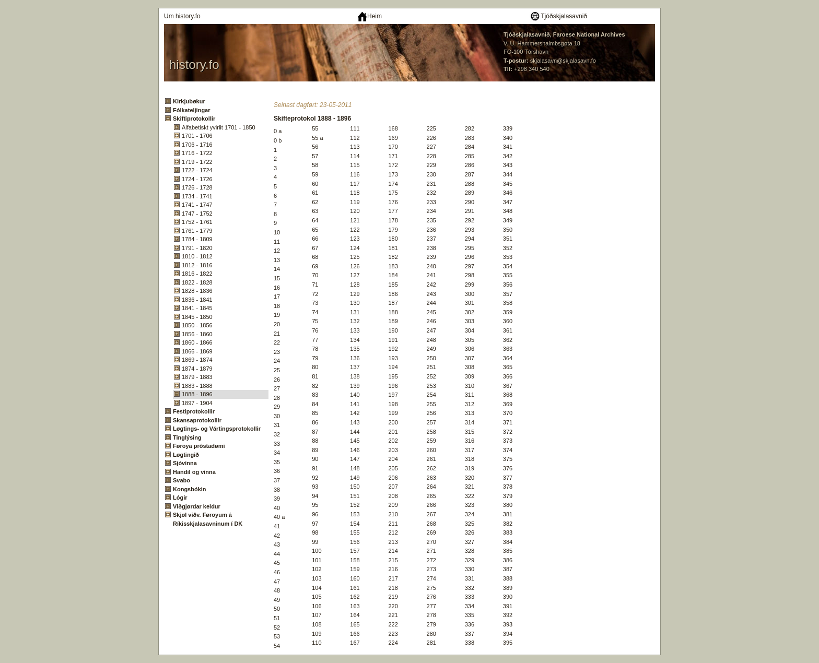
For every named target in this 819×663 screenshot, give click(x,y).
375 (507, 459)
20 (277, 324)
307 (469, 358)
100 (316, 551)
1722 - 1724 (197, 170)
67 (315, 248)
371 (507, 422)
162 (354, 597)
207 (392, 486)
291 (469, 211)
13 (277, 260)
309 (469, 376)
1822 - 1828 (197, 282)
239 (431, 257)
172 (392, 165)
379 (507, 496)
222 (392, 624)
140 (354, 395)
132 (354, 321)
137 (354, 367)
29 (277, 407)
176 (392, 202)
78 (315, 349)
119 (354, 202)
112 (354, 138)
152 (354, 505)
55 (315, 128)
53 (277, 636)
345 (507, 184)
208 (392, 496)
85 (315, 413)
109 (316, 634)
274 (431, 578)
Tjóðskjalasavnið (558, 16)
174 (392, 184)
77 (315, 340)
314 (469, 422)
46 (277, 572)
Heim (369, 16)
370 (507, 413)
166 (354, 634)
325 (469, 523)
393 (507, 624)
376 (507, 468)
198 (392, 404)
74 (315, 312)
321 (469, 486)
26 (277, 379)
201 (392, 432)
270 (431, 542)
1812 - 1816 (197, 265)
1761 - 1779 (197, 231)
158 (354, 560)
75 (315, 321)
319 (469, 468)
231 (431, 184)
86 (315, 422)
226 (431, 138)
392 (507, 615)
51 (277, 618)
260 (431, 450)
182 (392, 257)
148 (354, 468)
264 (431, 486)
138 (354, 376)
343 (507, 165)
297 (469, 266)
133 (354, 330)
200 (392, 422)
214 (392, 551)
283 (469, 138)
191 (392, 340)
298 (469, 275)
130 (354, 303)
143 (354, 422)
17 (277, 296)
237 (431, 238)
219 (392, 597)
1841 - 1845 (197, 308)
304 (469, 330)
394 (507, 634)
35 (277, 462)
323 (469, 505)
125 (354, 257)
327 (469, 542)
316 (469, 440)
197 (392, 395)
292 (469, 220)
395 (507, 643)
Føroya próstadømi (199, 446)
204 (392, 459)
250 (431, 358)
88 (315, 440)
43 (277, 544)
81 (315, 376)
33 (277, 444)
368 (507, 395)
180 (392, 238)
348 (507, 211)
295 (469, 248)
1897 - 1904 (197, 403)
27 (277, 388)
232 (431, 193)
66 (315, 238)
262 (431, 468)
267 (431, 514)
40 (277, 508)
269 (431, 532)
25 (277, 370)
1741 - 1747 (197, 205)
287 (469, 174)
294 (469, 238)
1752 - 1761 (197, 222)
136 (354, 358)
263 (431, 478)
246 (431, 321)
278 (431, 615)
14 (277, 269)
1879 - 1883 (197, 377)
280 (431, 634)
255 (431, 404)
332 (469, 588)
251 (431, 367)
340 (507, 138)
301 (469, 303)
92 (315, 478)
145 (354, 440)
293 (469, 230)
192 (392, 349)
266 (431, 505)
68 (315, 257)
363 (507, 349)
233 (431, 202)
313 (469, 413)
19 (277, 315)
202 (392, 440)
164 (354, 615)
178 (392, 220)
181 (392, 248)
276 (431, 597)
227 (431, 147)
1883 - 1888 (197, 386)
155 (354, 532)
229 (431, 165)
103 (316, 578)
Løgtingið (186, 455)
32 (277, 434)
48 (277, 590)
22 (277, 342)
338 (469, 643)
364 (507, 358)
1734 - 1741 (197, 196)
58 (315, 165)
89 (315, 450)
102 (316, 569)
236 (431, 230)
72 (315, 294)
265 (431, 496)
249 (431, 349)
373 (507, 440)
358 (507, 303)
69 (315, 266)
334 (469, 606)
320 (469, 478)
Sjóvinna (185, 463)
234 (431, 211)
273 (431, 569)
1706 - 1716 (197, 144)
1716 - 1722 (197, 153)
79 (315, 358)
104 (316, 588)
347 (507, 202)
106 (316, 606)
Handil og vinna (194, 472)
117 (354, 184)
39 (277, 498)
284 (469, 147)
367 (507, 386)
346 (507, 193)
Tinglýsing (187, 437)
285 (469, 156)
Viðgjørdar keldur (196, 506)
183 (392, 266)
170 (392, 147)
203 (392, 450)
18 (277, 306)
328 (469, 551)
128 (354, 284)
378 (507, 486)
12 (277, 250)
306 (469, 349)
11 (277, 242)
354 (507, 266)
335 (469, 615)
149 (354, 478)
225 (431, 128)
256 (431, 413)
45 (277, 563)
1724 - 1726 (197, 179)
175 (392, 193)
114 (354, 156)
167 (354, 643)
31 (277, 425)
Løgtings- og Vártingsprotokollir (217, 428)
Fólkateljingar (191, 110)
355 (507, 275)
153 (354, 514)
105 (316, 597)
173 (392, 174)
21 (277, 333)
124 (354, 248)
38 (277, 490)
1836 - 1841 (197, 300)
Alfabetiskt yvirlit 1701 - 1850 (218, 127)
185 (392, 284)
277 (431, 606)
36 (277, 471)
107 (316, 615)
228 (431, 156)
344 (507, 174)
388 (507, 578)
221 (392, 615)
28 (277, 398)
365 (507, 367)
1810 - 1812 (197, 256)
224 (392, 643)
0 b (278, 140)
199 (392, 413)
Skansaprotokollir (197, 420)
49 (277, 600)
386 (507, 560)
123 (354, 238)
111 (354, 128)
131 (354, 312)
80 (315, 367)
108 (316, 624)
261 (431, 459)
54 (277, 646)
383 (507, 532)
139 (354, 386)
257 (431, 422)
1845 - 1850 (197, 317)
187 (392, 303)
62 (315, 202)
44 (277, 554)
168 (392, 128)
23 (277, 352)
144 (354, 432)
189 (392, 321)
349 (507, 220)
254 (431, 395)
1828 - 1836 (197, 291)
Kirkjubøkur (189, 101)
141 (354, 404)
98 (315, 532)
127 (354, 275)
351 (507, 238)
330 (469, 569)
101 (316, 560)
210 (392, 514)
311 (469, 395)
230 (431, 174)
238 (431, 248)
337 (469, 634)
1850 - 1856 (197, 325)
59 (315, 174)
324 (469, 514)
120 (354, 211)
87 (315, 432)
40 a (279, 517)
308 (469, 367)
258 (431, 432)
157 (354, 551)
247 (431, 330)
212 (392, 532)
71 (315, 284)
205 (392, 468)
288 (469, 184)
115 (354, 165)
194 (392, 367)
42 (277, 535)
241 (431, 275)
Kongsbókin (189, 489)
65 (315, 230)
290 (469, 202)
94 (315, 496)
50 (277, 609)
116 (354, 174)
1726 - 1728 (197, 187)
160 (354, 578)
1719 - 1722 (197, 162)
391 (507, 606)
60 (315, 184)
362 (507, 340)
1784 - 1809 (197, 239)
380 (507, 505)
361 (507, 330)
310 (469, 386)
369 (507, 404)
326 (469, 532)
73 (315, 303)
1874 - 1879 (197, 368)
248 (431, 340)
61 (315, 193)
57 (315, 156)
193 (392, 358)
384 (507, 542)
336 (469, 624)
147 (354, 459)
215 (392, 560)
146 (354, 450)
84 (315, 404)
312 (469, 404)
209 (392, 505)
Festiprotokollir (194, 411)
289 (469, 193)
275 (431, 588)
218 (392, 588)
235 (431, 220)
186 (392, 294)
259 (431, 440)
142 (354, 413)
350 (507, 230)
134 (354, 340)
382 (507, 523)
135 (354, 349)
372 (507, 432)
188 (392, 312)
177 (392, 211)
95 (315, 505)
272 (431, 560)
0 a (278, 131)
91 (315, 468)
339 (507, 128)
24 (277, 361)
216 (392, 569)
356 (507, 284)
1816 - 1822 (197, 273)
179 (392, 230)
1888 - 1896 (197, 394)
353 (507, 257)
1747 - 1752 (197, 213)
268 (431, 523)
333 (469, 597)
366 (507, 376)
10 (277, 232)
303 (469, 321)
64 (315, 220)
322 (469, 496)
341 (507, 147)
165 (354, 624)
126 (354, 266)
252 (431, 376)
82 (315, 386)
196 (392, 386)
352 (507, 248)
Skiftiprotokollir (194, 118)
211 (392, 523)
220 (392, 606)
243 (431, 294)
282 (469, 128)
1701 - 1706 (197, 136)
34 (277, 452)
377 (507, 478)
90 (315, 459)
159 (354, 569)
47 (277, 581)
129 (354, 294)
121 (354, 220)
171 (392, 156)
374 (507, 450)
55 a (317, 138)
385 (507, 551)
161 (354, 588)
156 (354, 542)
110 (316, 643)
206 (392, 478)
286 (469, 165)
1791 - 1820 (197, 248)
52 (277, 627)
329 (469, 560)
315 (469, 432)
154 (354, 523)
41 (277, 526)
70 (315, 275)
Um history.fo (182, 16)
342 (507, 156)
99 (315, 542)
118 (354, 193)
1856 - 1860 (197, 334)
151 (354, 496)
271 (431, 551)
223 (392, 634)
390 (507, 597)
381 (507, 514)
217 (392, 578)
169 (392, 138)
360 (507, 321)
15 (277, 278)
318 (469, 459)
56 (315, 147)
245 (431, 312)
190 (392, 330)
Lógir (180, 497)
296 (469, 257)
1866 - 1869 (197, 351)
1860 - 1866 (197, 342)
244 (431, 303)
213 (392, 542)
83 (315, 395)
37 (277, 480)
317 (469, 450)
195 (392, 376)
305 (469, 340)
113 (354, 147)
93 (315, 486)
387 (507, 569)
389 (507, 588)
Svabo (181, 480)
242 (431, 284)
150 (354, 486)
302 (469, 312)
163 (354, 606)
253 (431, 386)
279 (431, 624)
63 (315, 211)
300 (469, 294)
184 (392, 275)
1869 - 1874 (197, 360)
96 (315, 514)
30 (277, 416)
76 (315, 330)
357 (507, 294)
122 (354, 230)
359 (507, 312)
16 (277, 288)
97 (315, 523)
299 (469, 284)
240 (431, 266)
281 (431, 643)
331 (469, 578)
